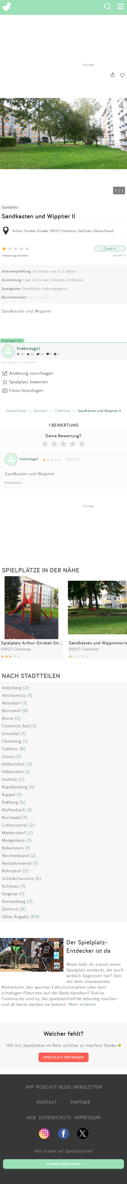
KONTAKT (47, 1102)
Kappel (8, 794)
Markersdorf (14, 832)
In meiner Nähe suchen (63, 1164)
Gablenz (10, 748)
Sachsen (40, 410)
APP (29, 1087)
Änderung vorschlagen (31, 373)
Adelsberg (12, 687)
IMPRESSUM (87, 1117)
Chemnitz (62, 410)
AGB (31, 1117)
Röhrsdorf (11, 871)
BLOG (65, 1087)
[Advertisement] (65, 532)
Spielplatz (10, 207)
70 (40, 354)
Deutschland (16, 410)
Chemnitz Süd (16, 726)
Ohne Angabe (15, 916)
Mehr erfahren (82, 1004)
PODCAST (46, 1087)
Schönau (10, 886)
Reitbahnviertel (17, 863)
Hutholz (9, 779)
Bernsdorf (11, 710)
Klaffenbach (13, 809)
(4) (32, 787)
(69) (34, 916)
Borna (7, 718)
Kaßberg (10, 802)
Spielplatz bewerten (28, 381)
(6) (23, 802)
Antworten (13, 482)
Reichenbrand (15, 855)
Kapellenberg (14, 787)
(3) (18, 756)
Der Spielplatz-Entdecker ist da (88, 946)
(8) (25, 710)
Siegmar (10, 893)
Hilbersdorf (13, 771)
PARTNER (80, 1102)
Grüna (8, 756)
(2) (26, 687)
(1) (29, 695)
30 (20, 354)
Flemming (11, 741)
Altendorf (11, 703)
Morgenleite (13, 840)
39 (30, 354)
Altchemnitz (14, 695)
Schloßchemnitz (18, 878)
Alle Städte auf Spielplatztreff (63, 1151)
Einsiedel (11, 733)
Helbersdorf (13, 764)
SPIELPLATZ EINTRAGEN (63, 1057)
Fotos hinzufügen (26, 390)
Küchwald (11, 817)
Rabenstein (13, 848)
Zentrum (10, 909)
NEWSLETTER (87, 1087)
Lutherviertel (14, 825)
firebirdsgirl (28, 348)
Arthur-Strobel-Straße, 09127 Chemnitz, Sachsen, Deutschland (63, 230)
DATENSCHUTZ (55, 1117)
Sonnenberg (13, 901)
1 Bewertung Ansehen (15, 255)
